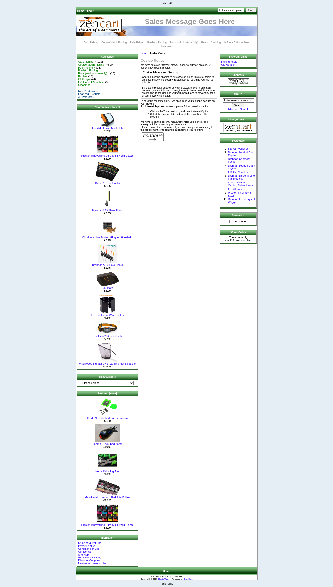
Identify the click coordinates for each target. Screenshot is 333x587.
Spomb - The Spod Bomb (108, 442)
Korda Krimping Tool (107, 470)
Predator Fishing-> (89, 70)
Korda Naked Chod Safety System (107, 416)
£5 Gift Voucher (237, 189)
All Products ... (86, 96)
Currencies (238, 215)
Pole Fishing (137, 42)
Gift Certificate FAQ (89, 557)
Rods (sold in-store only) (184, 42)
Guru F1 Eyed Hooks (107, 181)
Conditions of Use (88, 548)
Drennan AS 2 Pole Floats (107, 263)
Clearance (166, 46)
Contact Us (84, 551)
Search (238, 93)
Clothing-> (84, 79)
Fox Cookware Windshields (107, 314)
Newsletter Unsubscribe (92, 563)
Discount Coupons (89, 560)
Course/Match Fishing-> (92, 64)
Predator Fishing (157, 42)
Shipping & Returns (89, 542)
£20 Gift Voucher (238, 148)
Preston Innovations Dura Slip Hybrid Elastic (107, 154)
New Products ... (88, 91)
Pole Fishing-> (86, 67)
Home (80, 11)
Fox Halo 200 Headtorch (107, 335)
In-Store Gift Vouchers (236, 42)
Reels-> (82, 76)
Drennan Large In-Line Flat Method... (241, 177)
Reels (204, 42)
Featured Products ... (90, 93)
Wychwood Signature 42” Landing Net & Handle (107, 362)
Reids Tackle (164, 579)
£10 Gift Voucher (238, 172)
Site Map (83, 554)
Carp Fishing (91, 42)
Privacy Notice (86, 545)
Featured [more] (107, 393)
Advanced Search (238, 109)
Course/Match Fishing (114, 42)
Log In (90, 11)
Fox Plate (107, 286)
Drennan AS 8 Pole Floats (107, 209)
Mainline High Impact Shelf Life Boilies (107, 496)
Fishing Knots (229, 61)
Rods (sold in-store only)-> (93, 73)
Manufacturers (107, 376)
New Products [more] (107, 107)
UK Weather (228, 64)
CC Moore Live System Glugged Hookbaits (107, 236)
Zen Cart (188, 579)
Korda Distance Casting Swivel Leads (240, 184)
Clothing (216, 42)
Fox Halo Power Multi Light (107, 127)
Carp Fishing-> (87, 61)
